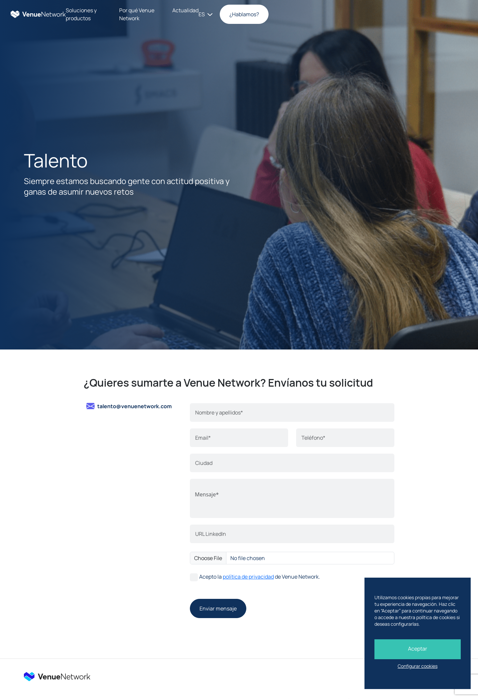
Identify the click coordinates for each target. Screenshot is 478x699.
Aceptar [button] (415, 648)
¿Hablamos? (440, 14)
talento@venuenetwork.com (134, 406)
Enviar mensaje (218, 608)
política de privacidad (248, 576)
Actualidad (303, 14)
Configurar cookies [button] (415, 666)
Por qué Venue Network (252, 14)
